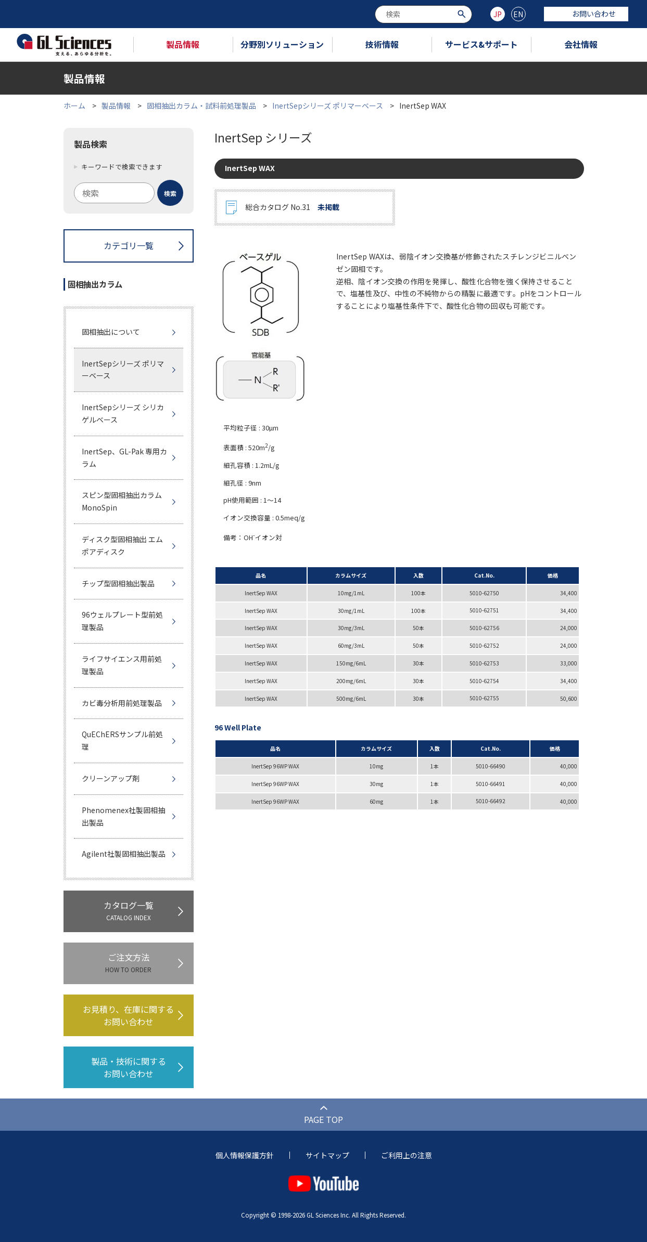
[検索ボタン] (463, 13)
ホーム (74, 105)
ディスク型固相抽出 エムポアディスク (122, 545)
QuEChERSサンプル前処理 (122, 740)
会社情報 (581, 44)
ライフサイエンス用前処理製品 (122, 664)
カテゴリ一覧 (129, 245)
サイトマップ (327, 1155)
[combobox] (423, 14)
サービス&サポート (481, 44)
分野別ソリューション (282, 44)
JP (497, 14)
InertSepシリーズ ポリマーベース (327, 105)
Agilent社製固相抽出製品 (124, 853)
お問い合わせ (586, 13)
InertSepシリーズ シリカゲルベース (123, 413)
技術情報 (382, 44)
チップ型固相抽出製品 (118, 583)
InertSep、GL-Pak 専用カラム (124, 457)
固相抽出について (111, 331)
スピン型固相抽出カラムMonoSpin (122, 501)
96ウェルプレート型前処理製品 (122, 620)
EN (518, 14)
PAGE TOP (323, 1119)
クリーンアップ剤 (110, 778)
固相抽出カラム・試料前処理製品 (201, 105)
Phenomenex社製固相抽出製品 (123, 816)
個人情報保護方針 (244, 1155)
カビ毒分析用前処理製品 (122, 703)
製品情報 (182, 44)
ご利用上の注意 (406, 1155)
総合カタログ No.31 (292, 207)
